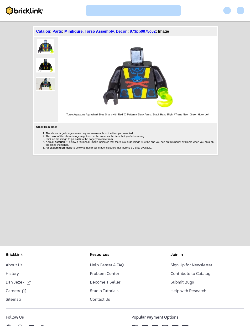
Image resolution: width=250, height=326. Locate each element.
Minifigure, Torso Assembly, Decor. (96, 31)
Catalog (43, 31)
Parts (57, 31)
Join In (177, 255)
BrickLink (14, 255)
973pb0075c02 (143, 31)
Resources (99, 255)
